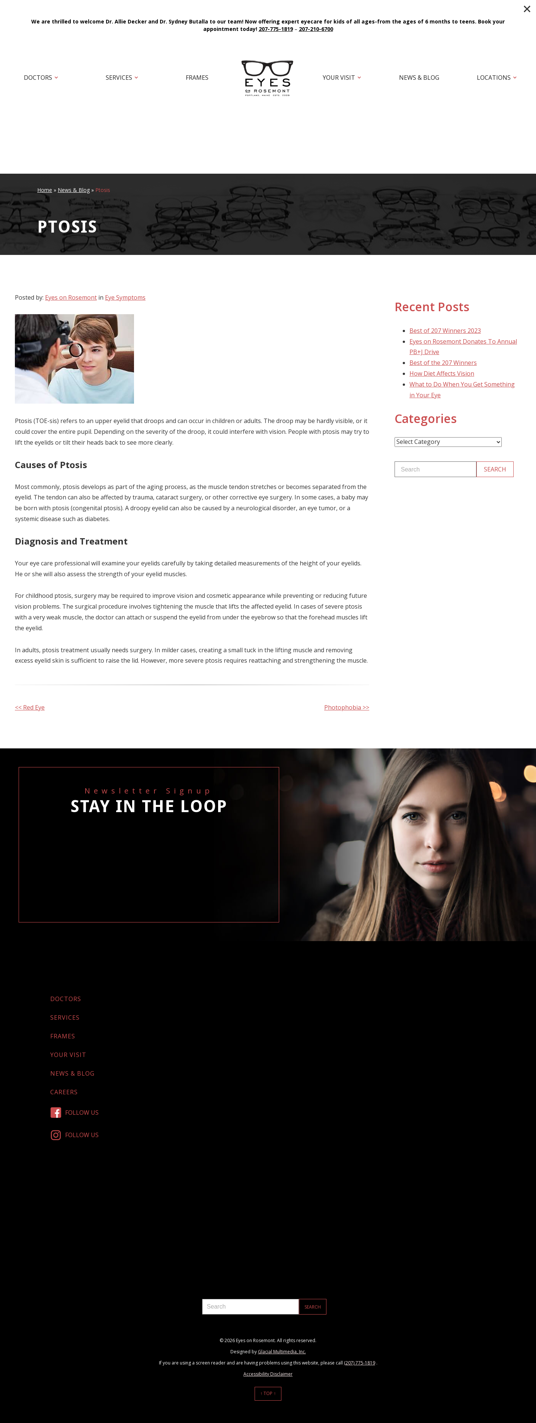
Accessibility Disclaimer (268, 1374)
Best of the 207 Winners (443, 363)
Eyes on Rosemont (71, 297)
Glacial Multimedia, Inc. (282, 1351)
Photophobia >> (346, 707)
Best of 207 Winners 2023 (445, 330)
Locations (494, 77)
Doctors (38, 77)
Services (119, 77)
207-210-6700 (316, 28)
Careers (64, 1092)
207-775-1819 (276, 28)
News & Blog (419, 77)
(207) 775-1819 (359, 1363)
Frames (197, 77)
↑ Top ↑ (268, 1393)
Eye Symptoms (125, 297)
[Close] (527, 9)
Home (44, 189)
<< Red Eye (30, 707)
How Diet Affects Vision (441, 373)
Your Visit (339, 77)
